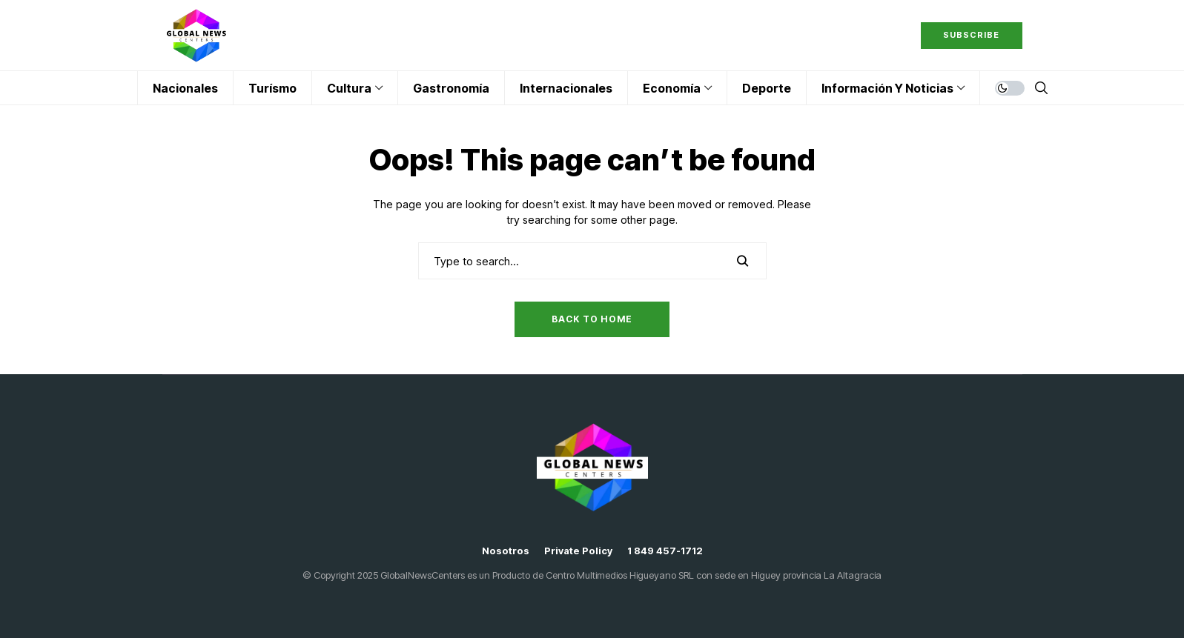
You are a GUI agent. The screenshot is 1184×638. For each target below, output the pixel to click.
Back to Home (592, 319)
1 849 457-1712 (665, 550)
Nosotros (505, 550)
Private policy (578, 550)
